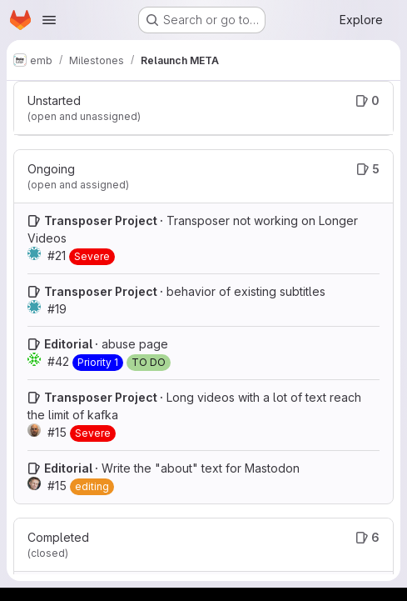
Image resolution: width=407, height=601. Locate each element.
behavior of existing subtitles (245, 291)
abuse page (135, 344)
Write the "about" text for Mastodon (201, 468)
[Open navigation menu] (49, 20)
